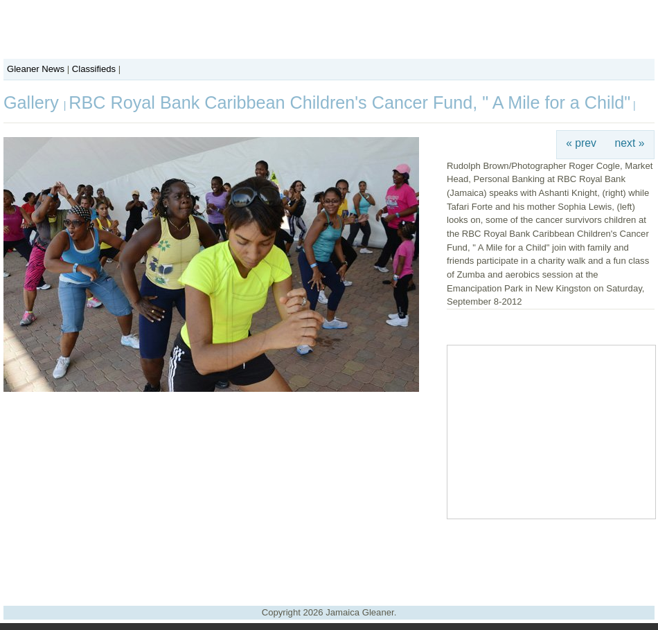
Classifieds (94, 69)
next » (630, 143)
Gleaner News (35, 69)
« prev (581, 143)
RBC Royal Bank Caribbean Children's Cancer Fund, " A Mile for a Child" (349, 102)
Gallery (33, 102)
